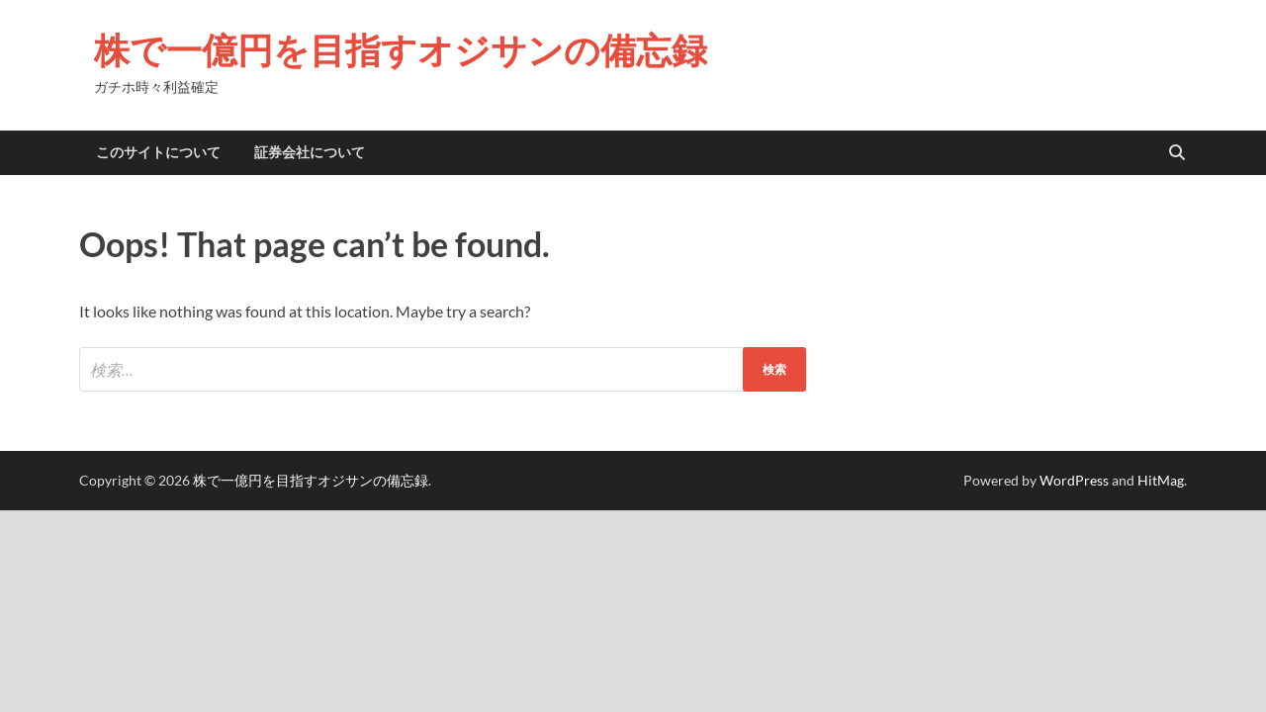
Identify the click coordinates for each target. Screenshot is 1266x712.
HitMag (1160, 480)
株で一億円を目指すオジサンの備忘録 (400, 50)
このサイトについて (158, 152)
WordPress (1074, 480)
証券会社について (309, 152)
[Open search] (1177, 153)
